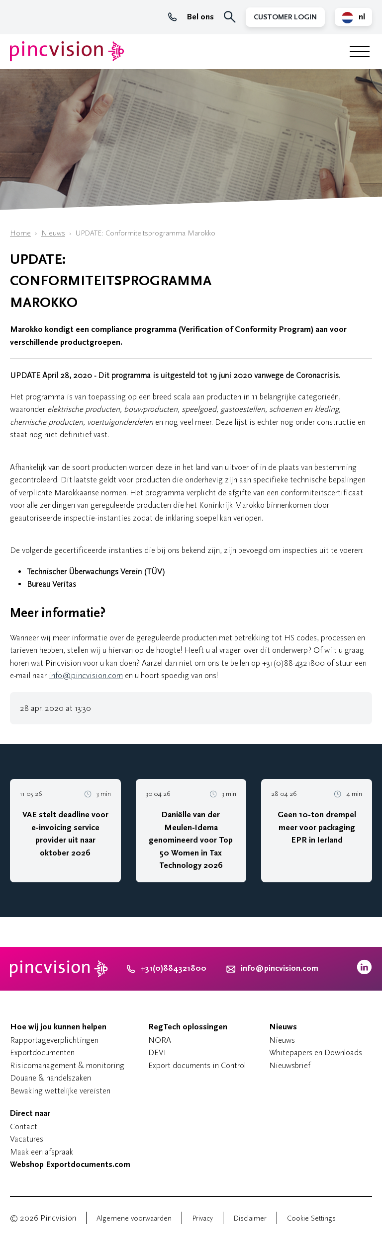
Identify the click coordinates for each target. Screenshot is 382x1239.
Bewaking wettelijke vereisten (60, 1090)
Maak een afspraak (41, 1152)
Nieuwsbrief (289, 1065)
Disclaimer (250, 1218)
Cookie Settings (311, 1218)
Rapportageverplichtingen (54, 1040)
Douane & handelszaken (50, 1078)
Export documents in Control (197, 1065)
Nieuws (53, 233)
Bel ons (191, 17)
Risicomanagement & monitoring (67, 1065)
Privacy (202, 1218)
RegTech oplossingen (187, 1027)
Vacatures (26, 1139)
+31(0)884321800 (166, 968)
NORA (159, 1040)
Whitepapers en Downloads (315, 1052)
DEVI (157, 1052)
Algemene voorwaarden (134, 1218)
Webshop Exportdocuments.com (70, 1164)
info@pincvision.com (86, 675)
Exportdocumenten (42, 1052)
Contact (23, 1126)
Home (20, 233)
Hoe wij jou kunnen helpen (58, 1027)
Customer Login (285, 17)
